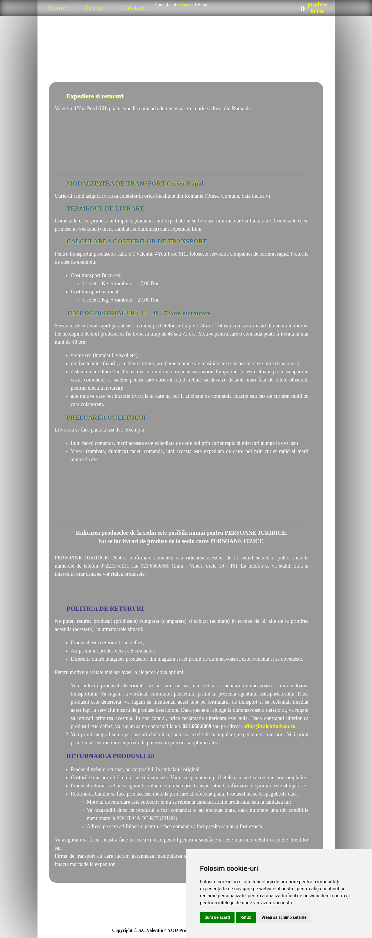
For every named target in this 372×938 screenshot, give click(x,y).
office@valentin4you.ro (269, 726)
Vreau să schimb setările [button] (284, 917)
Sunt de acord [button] (217, 917)
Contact (134, 7)
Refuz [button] (245, 917)
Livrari (95, 7)
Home (56, 7)
